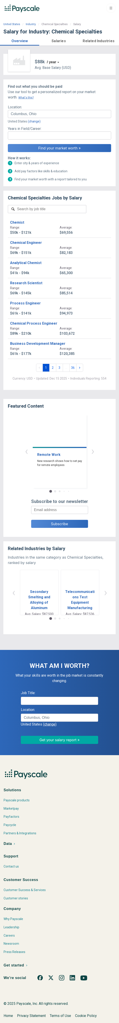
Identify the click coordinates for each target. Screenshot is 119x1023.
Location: (15, 107)
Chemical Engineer (26, 242)
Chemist (17, 222)
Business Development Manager (37, 343)
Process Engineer (25, 303)
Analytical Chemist (25, 263)
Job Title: (28, 693)
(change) (34, 121)
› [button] (92, 451)
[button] (19, 40)
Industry (31, 24)
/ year (51, 62)
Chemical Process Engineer (33, 323)
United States (11, 24)
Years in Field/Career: (24, 129)
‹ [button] (26, 451)
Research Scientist (26, 283)
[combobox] (59, 114)
